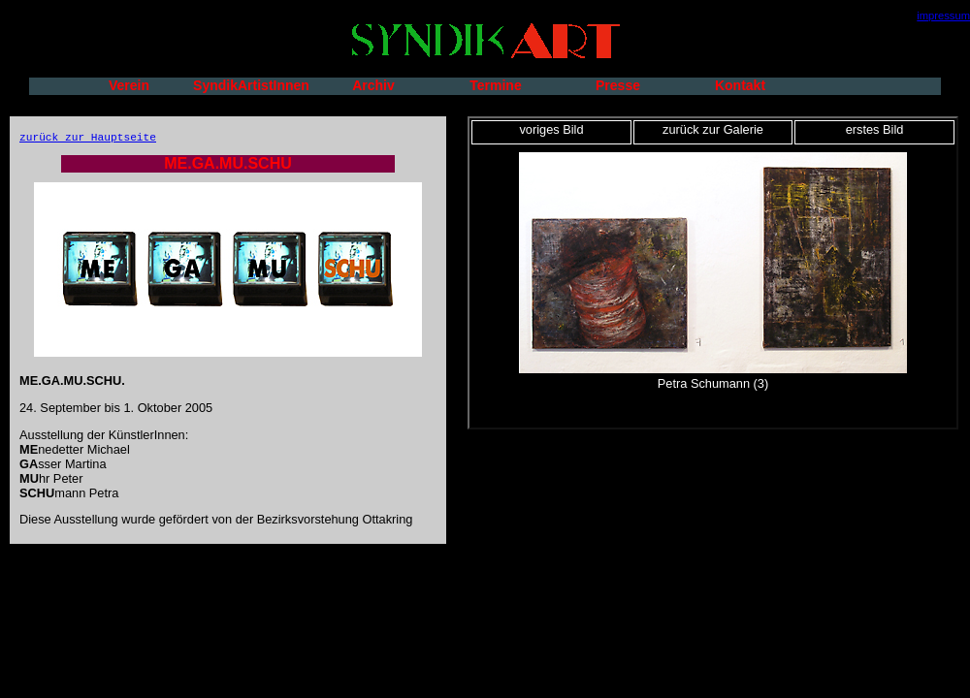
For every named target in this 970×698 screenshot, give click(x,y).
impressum (943, 15)
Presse (618, 85)
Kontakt (740, 85)
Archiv (373, 85)
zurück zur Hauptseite (87, 137)
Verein (129, 85)
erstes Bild (875, 129)
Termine (495, 85)
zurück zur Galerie (713, 129)
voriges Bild (551, 129)
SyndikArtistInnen (251, 85)
